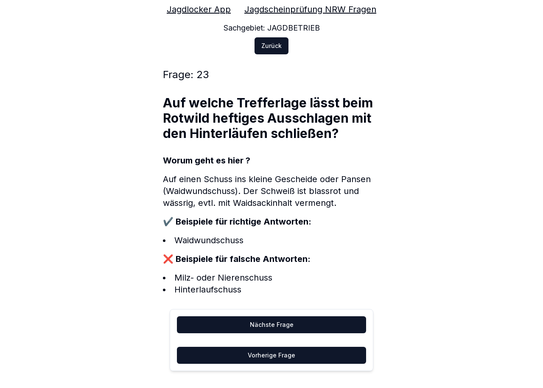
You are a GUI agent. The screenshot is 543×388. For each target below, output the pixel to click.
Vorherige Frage (271, 355)
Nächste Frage (272, 324)
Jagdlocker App (199, 9)
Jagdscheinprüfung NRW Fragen (310, 9)
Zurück (271, 45)
